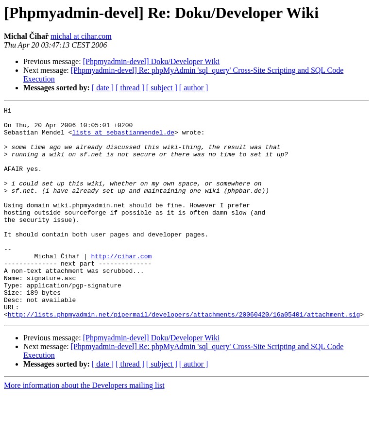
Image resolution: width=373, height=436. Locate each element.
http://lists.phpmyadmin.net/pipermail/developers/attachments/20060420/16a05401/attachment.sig (184, 356)
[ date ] (103, 88)
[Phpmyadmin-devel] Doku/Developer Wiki (151, 61)
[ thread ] (130, 88)
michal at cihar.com (81, 36)
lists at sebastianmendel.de (123, 138)
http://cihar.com (121, 286)
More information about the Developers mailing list (84, 427)
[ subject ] (161, 88)
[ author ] (193, 88)
